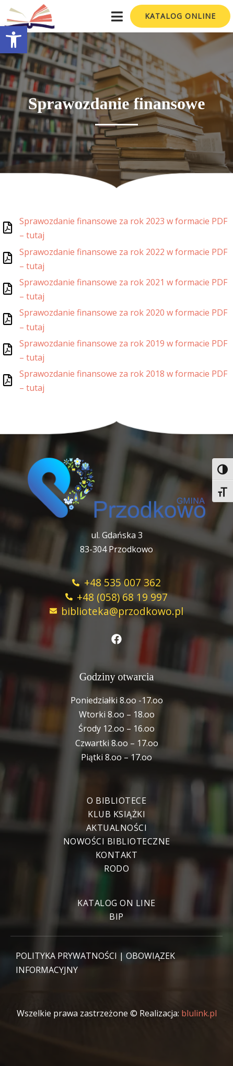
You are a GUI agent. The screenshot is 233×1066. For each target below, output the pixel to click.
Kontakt (117, 855)
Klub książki (116, 814)
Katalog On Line (116, 903)
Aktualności (116, 828)
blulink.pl (199, 1013)
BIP (116, 916)
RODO (116, 868)
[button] (13, 39)
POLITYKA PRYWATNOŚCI (66, 955)
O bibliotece (116, 800)
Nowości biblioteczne (116, 841)
